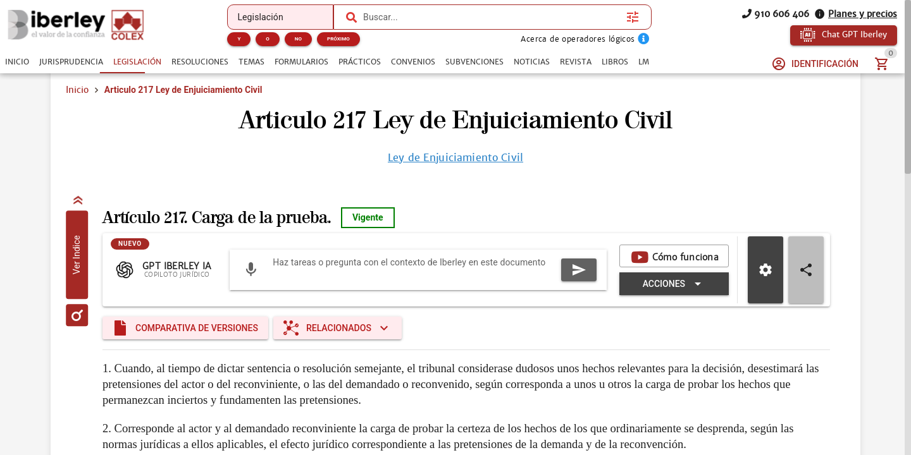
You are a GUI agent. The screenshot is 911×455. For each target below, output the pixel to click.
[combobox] (491, 17)
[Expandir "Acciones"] (674, 283)
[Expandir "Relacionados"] (337, 328)
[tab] (17, 62)
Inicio (77, 89)
